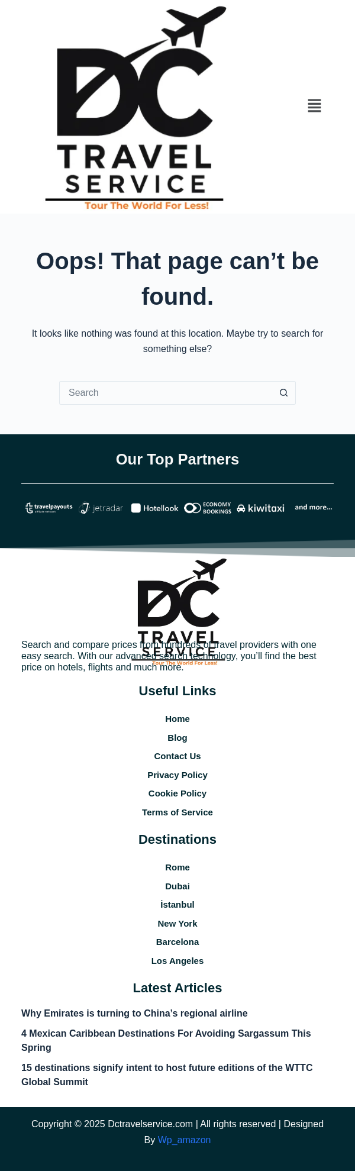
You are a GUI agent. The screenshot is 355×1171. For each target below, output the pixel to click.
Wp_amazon (184, 1140)
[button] (315, 106)
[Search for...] (165, 393)
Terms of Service (177, 812)
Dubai (177, 886)
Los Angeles (177, 961)
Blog (177, 738)
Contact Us (177, 756)
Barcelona (177, 942)
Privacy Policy (177, 775)
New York (178, 923)
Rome (177, 867)
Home (177, 719)
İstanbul (177, 904)
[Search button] (284, 393)
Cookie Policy (177, 793)
